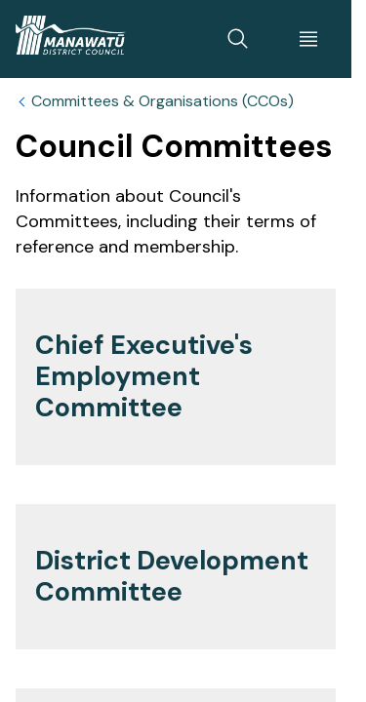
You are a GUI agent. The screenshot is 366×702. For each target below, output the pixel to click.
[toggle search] (238, 39)
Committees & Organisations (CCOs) (162, 101)
